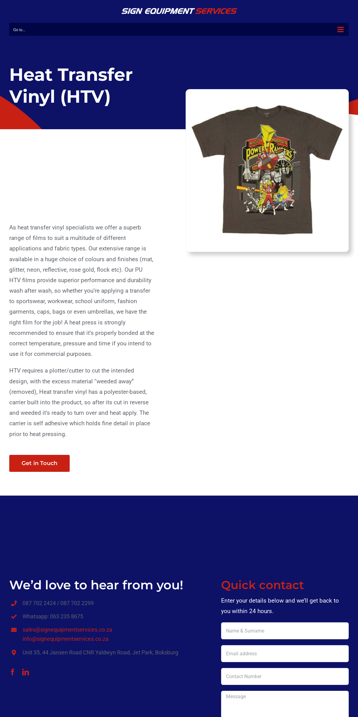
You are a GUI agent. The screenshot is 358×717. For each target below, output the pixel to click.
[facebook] (12, 672)
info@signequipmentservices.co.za (66, 639)
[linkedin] (25, 672)
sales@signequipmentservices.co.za (67, 629)
